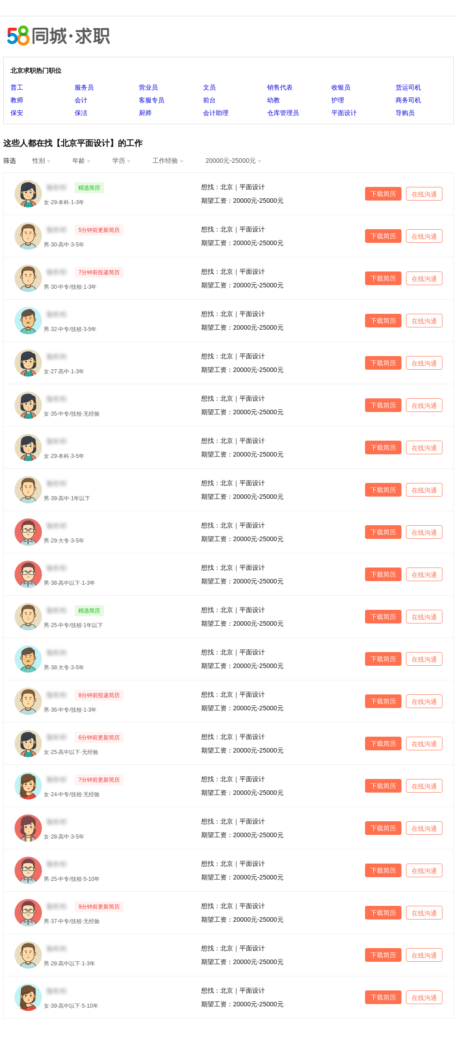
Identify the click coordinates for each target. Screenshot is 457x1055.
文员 (209, 87)
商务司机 (408, 100)
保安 (16, 112)
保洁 (81, 112)
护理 (337, 100)
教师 (16, 100)
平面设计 (344, 112)
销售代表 (280, 87)
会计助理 (215, 112)
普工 (16, 87)
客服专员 (151, 100)
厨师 (145, 112)
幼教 (273, 100)
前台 (209, 100)
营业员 (148, 87)
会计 (81, 100)
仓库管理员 (283, 112)
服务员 (84, 87)
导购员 (405, 112)
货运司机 (408, 87)
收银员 (340, 87)
